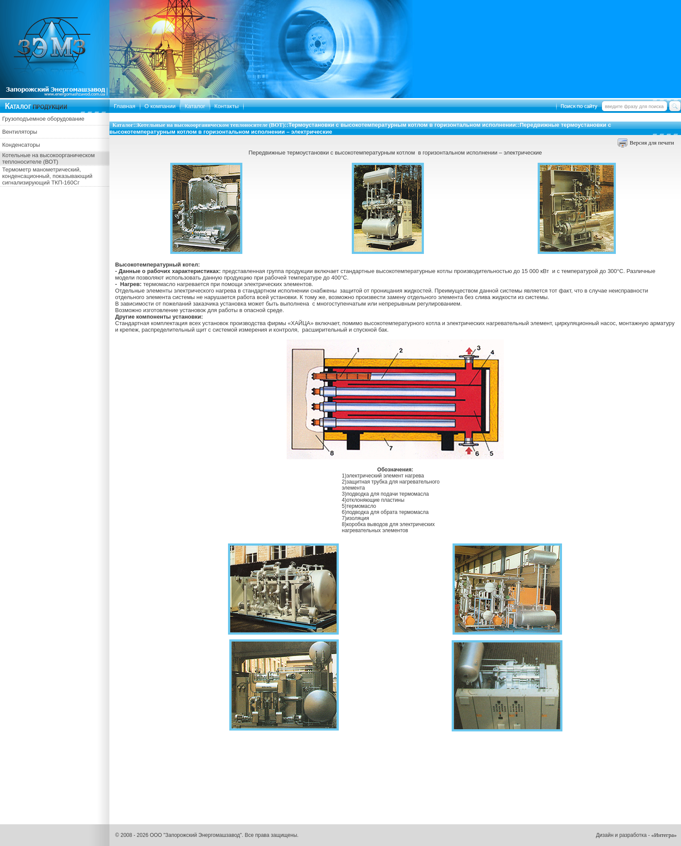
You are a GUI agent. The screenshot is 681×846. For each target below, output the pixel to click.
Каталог (195, 106)
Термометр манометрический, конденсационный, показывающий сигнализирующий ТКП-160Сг (47, 176)
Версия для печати (652, 142)
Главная (124, 106)
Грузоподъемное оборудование (43, 118)
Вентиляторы (19, 131)
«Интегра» (664, 835)
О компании (160, 106)
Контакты (227, 106)
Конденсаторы (21, 145)
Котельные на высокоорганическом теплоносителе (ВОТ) (48, 158)
